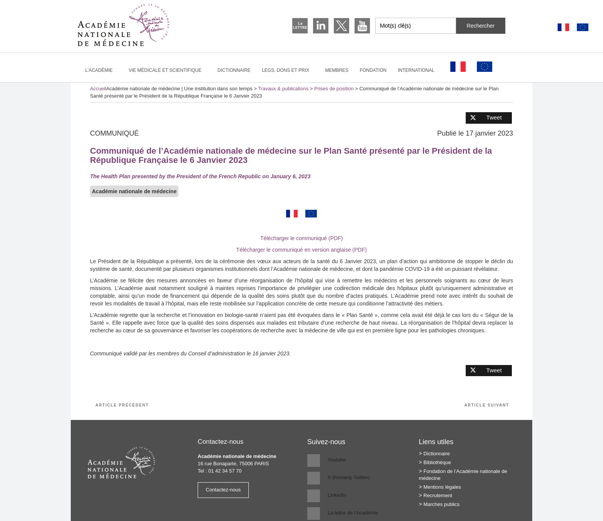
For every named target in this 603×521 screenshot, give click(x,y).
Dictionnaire (234, 70)
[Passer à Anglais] (582, 27)
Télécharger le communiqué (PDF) (301, 238)
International (419, 70)
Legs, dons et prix (289, 70)
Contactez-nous (223, 490)
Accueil (98, 88)
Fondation (373, 70)
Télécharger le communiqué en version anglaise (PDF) (301, 250)
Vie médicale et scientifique (168, 70)
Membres (336, 70)
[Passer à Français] (563, 27)
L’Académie (102, 70)
